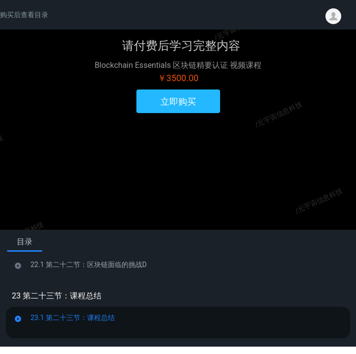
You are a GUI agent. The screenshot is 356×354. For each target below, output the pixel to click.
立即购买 (178, 101)
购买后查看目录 (24, 15)
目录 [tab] (24, 241)
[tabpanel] (178, 297)
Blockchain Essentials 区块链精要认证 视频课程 (178, 65)
